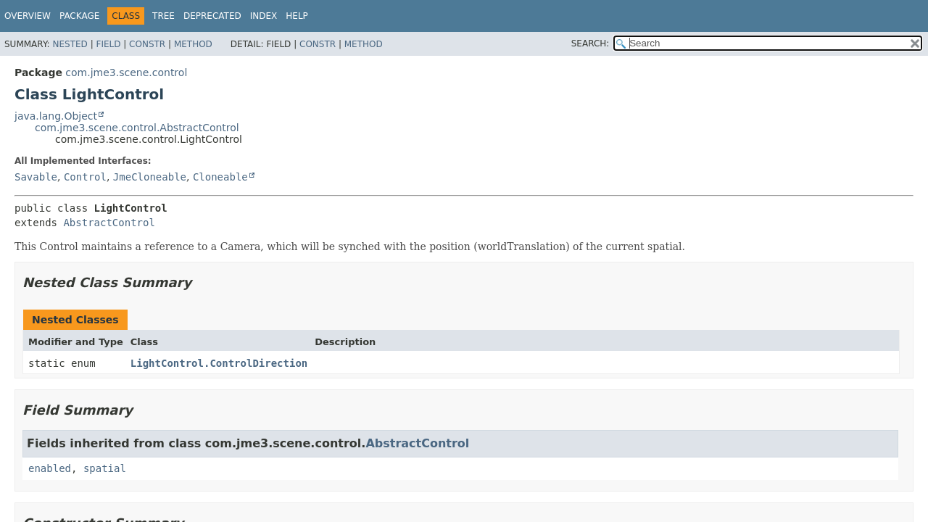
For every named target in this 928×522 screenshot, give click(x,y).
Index (264, 16)
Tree (163, 16)
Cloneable (220, 177)
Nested (69, 44)
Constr (147, 44)
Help (297, 16)
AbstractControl (108, 222)
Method (193, 44)
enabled (49, 468)
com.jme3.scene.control (126, 72)
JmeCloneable (149, 177)
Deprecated (212, 16)
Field (108, 44)
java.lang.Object (55, 116)
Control (85, 177)
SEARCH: (590, 43)
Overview (27, 16)
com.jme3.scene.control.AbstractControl (137, 127)
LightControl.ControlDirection (218, 363)
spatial (104, 468)
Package (79, 16)
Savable (35, 177)
